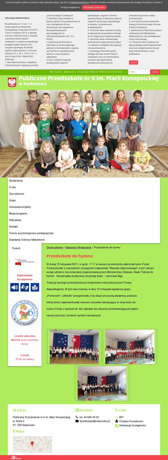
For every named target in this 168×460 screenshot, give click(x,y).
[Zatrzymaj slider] (84, 174)
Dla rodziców (16, 193)
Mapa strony (69, 72)
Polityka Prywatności (129, 421)
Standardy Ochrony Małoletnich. (27, 239)
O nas (12, 187)
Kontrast (94, 72)
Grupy (12, 200)
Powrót (16, 248)
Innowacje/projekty (20, 206)
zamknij (134, 62)
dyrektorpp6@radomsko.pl (92, 421)
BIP (119, 417)
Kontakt (13, 226)
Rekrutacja (15, 220)
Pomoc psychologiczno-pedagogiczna (31, 233)
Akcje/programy (18, 213)
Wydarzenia (16, 180)
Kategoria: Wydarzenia (78, 247)
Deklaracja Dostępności (130, 425)
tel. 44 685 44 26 (87, 417)
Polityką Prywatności (79, 2)
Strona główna (56, 72)
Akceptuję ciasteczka (94, 7)
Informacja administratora (111, 72)
